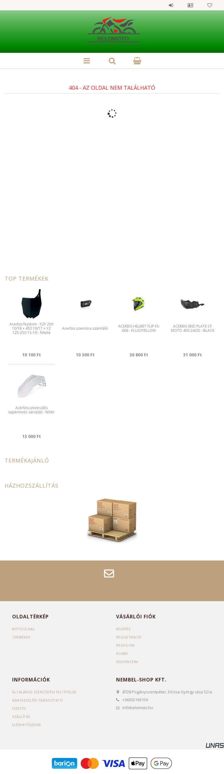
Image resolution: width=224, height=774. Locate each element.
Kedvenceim (127, 661)
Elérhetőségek (26, 724)
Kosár (122, 653)
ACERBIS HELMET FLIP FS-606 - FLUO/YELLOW (139, 328)
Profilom (125, 645)
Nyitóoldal (23, 629)
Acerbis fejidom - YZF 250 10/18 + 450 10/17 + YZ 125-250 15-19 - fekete (31, 328)
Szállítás (21, 716)
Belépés (171, 5)
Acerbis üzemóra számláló (85, 328)
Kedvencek (210, 5)
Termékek (21, 637)
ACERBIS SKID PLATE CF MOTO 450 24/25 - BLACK (192, 328)
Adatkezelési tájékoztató (37, 700)
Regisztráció (129, 637)
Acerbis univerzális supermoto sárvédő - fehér (31, 410)
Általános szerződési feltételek (44, 692)
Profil (190, 5)
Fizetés (19, 708)
